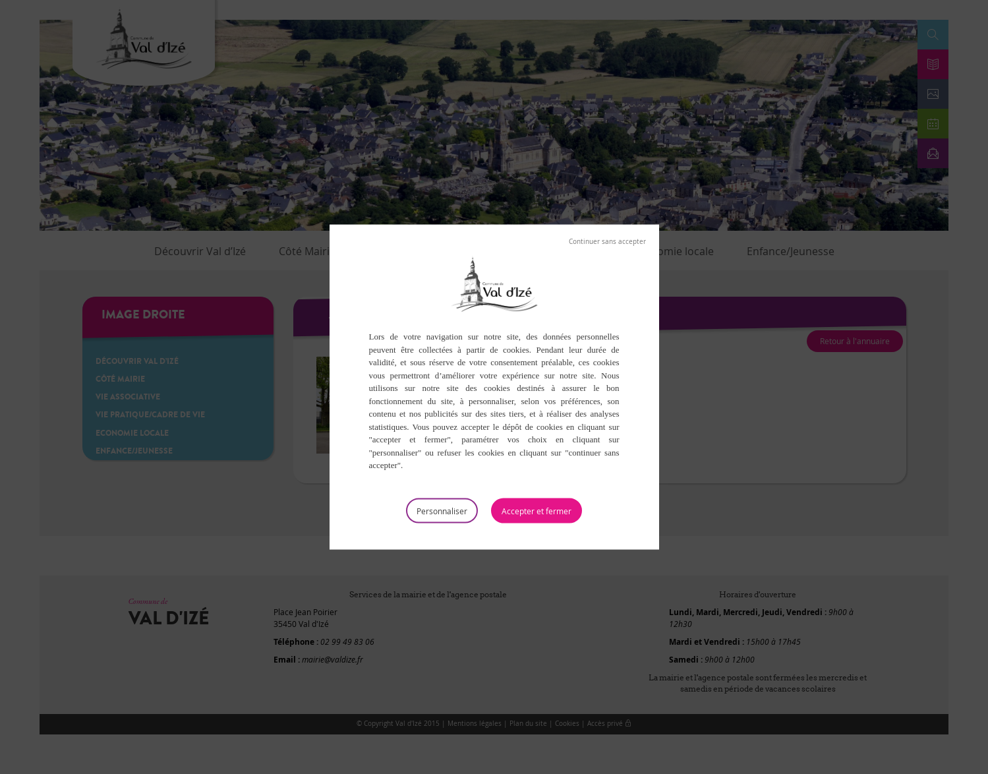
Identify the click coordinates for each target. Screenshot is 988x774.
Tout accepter (536, 510)
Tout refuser (607, 242)
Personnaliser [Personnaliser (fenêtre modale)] (442, 510)
